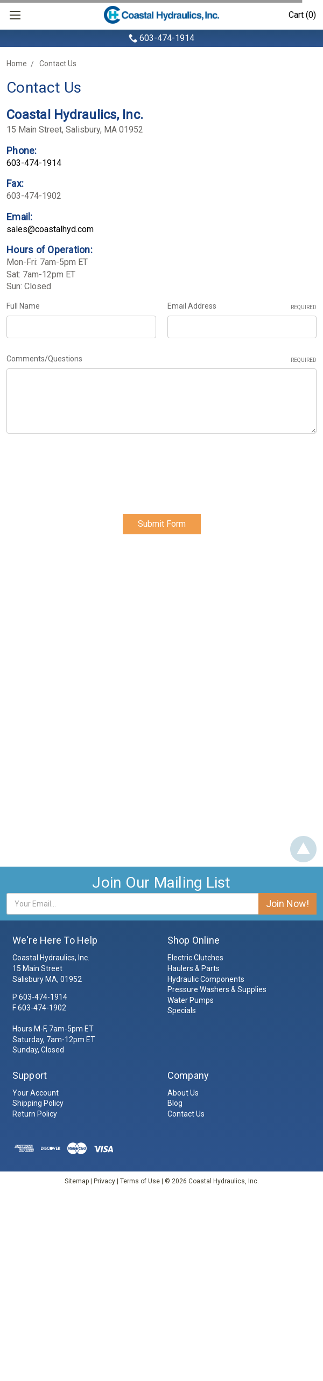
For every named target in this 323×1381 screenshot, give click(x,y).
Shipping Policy (38, 1103)
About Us (183, 1093)
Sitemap (77, 1181)
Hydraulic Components (205, 979)
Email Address (242, 306)
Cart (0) (302, 15)
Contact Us (57, 63)
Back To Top (303, 849)
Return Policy (34, 1114)
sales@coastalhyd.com (50, 229)
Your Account (35, 1093)
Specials (181, 1011)
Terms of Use (140, 1181)
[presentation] (88, 470)
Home (16, 63)
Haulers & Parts (193, 969)
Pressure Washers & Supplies (216, 990)
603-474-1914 (166, 38)
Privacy (104, 1181)
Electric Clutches (195, 958)
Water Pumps (190, 1000)
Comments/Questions (161, 359)
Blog (174, 1103)
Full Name (23, 306)
